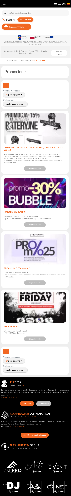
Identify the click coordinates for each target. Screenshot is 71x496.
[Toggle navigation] (4, 4)
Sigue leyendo (35, 169)
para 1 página (13, 94)
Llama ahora (44, 403)
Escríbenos (27, 403)
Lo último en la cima (14, 104)
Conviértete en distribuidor (34, 435)
